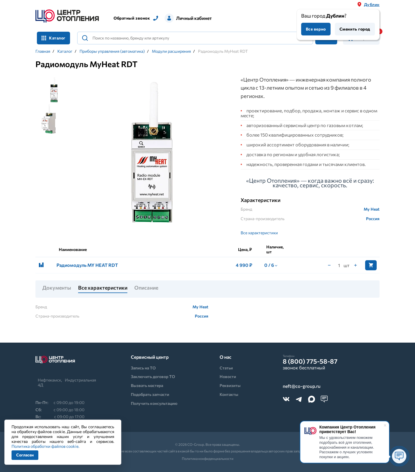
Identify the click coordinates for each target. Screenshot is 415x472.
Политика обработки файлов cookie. (45, 446)
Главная (42, 51)
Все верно (316, 29)
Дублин (372, 4)
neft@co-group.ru (301, 386)
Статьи (226, 367)
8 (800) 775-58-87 (310, 361)
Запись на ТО (143, 367)
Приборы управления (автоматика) (112, 51)
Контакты (229, 394)
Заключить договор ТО (153, 376)
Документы (56, 288)
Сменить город (354, 29)
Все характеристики (259, 232)
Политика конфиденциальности (207, 458)
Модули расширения (171, 51)
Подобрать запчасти (150, 394)
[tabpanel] (152, 153)
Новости (228, 376)
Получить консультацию (154, 403)
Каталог (53, 37)
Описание (146, 288)
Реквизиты (230, 385)
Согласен (25, 454)
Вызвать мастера (147, 385)
